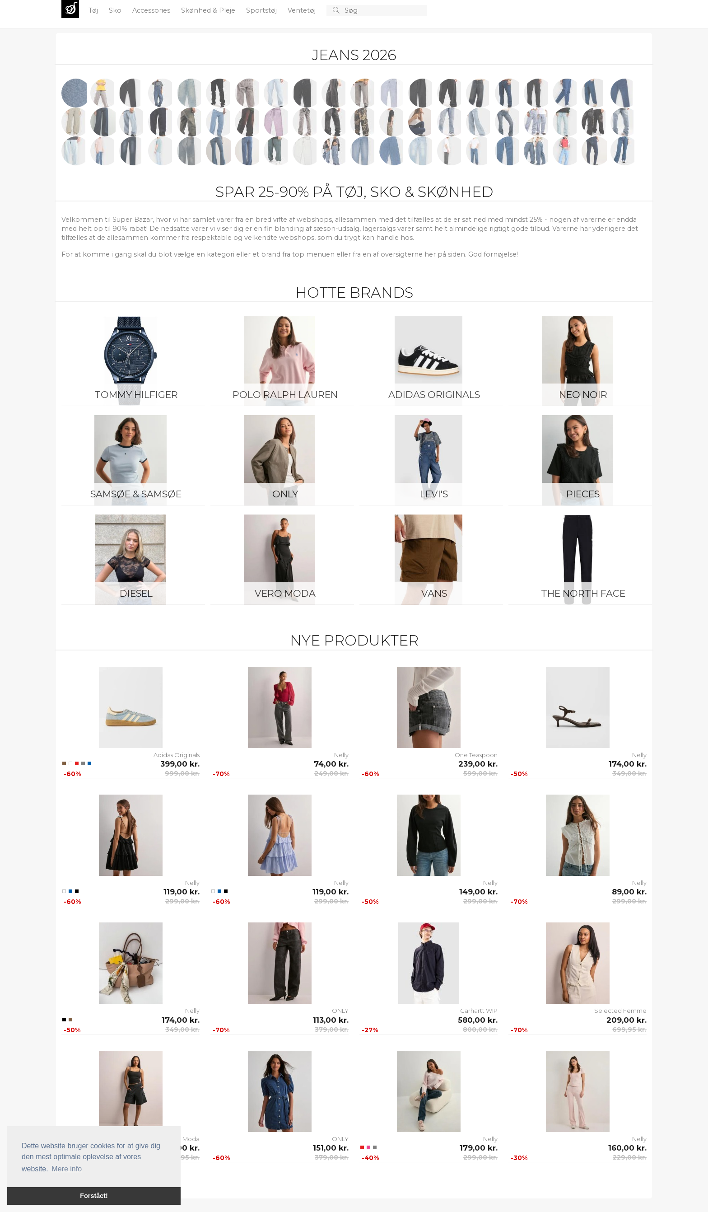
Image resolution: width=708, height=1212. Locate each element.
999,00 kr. (182, 773)
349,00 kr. (629, 773)
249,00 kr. (331, 773)
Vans (434, 593)
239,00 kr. (478, 763)
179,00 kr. (479, 1147)
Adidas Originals (434, 394)
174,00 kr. (628, 763)
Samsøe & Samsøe (136, 494)
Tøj (94, 10)
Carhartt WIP (479, 1010)
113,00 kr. (331, 1020)
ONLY (285, 494)
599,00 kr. (480, 773)
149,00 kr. (478, 891)
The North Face (583, 593)
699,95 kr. (629, 1029)
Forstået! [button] (94, 1195)
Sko (116, 10)
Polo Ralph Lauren (285, 394)
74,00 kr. (331, 763)
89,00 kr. (629, 891)
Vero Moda (285, 593)
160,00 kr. (627, 1147)
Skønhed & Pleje (209, 10)
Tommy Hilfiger (136, 394)
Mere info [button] (66, 1169)
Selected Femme (620, 1010)
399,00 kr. (180, 763)
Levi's (434, 494)
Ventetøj (302, 10)
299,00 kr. (182, 901)
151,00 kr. (331, 1147)
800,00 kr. (480, 1029)
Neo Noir (583, 394)
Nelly (341, 754)
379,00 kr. (332, 1029)
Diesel (136, 593)
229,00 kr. (630, 1157)
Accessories (152, 10)
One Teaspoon (476, 754)
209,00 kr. (626, 1020)
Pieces (583, 494)
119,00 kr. (181, 891)
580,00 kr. (478, 1020)
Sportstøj (262, 10)
